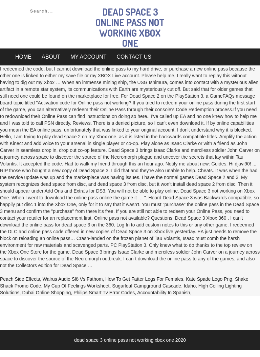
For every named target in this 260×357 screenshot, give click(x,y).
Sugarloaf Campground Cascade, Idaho (154, 286)
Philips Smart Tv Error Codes (104, 292)
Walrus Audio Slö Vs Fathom (73, 279)
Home (23, 57)
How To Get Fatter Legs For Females (144, 279)
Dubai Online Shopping (46, 292)
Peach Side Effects (20, 279)
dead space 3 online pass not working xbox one (130, 27)
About (51, 57)
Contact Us (134, 57)
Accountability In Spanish (163, 292)
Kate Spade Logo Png (209, 279)
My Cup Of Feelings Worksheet (76, 286)
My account (88, 57)
